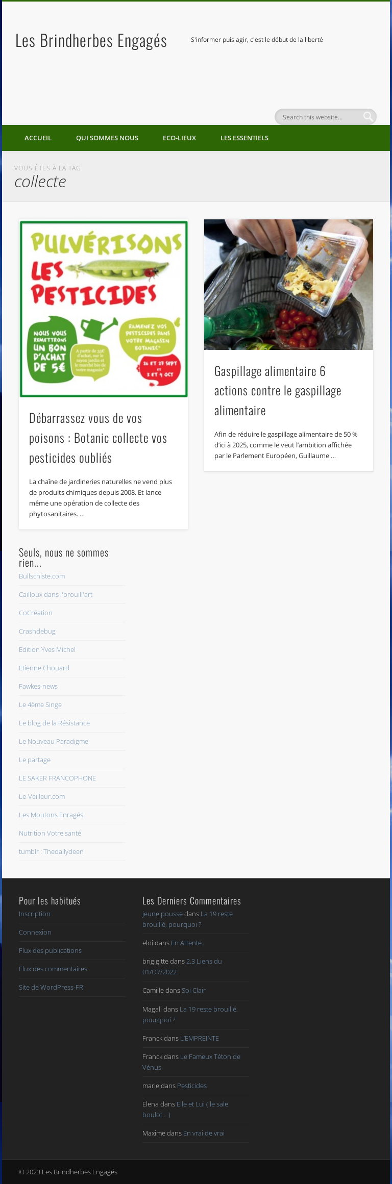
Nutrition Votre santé (50, 833)
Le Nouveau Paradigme (53, 741)
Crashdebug (37, 631)
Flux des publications (50, 950)
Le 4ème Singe (40, 704)
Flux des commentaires (53, 968)
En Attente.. (188, 942)
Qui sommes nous (107, 137)
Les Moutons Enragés (51, 814)
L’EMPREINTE (199, 1038)
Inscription (35, 913)
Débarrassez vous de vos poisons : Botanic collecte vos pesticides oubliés (98, 437)
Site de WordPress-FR (51, 987)
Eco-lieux (179, 137)
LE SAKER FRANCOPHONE (57, 778)
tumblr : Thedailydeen (51, 851)
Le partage (35, 759)
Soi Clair (194, 990)
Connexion (35, 932)
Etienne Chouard (44, 667)
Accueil (38, 137)
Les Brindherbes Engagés (91, 40)
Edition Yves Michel (47, 649)
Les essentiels (244, 137)
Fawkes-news (38, 686)
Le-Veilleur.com (42, 796)
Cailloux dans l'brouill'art (55, 594)
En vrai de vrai (204, 1133)
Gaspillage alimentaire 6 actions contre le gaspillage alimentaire (277, 390)
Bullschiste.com (42, 576)
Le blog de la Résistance (54, 722)
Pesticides (192, 1085)
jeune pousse (162, 913)
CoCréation (36, 612)
